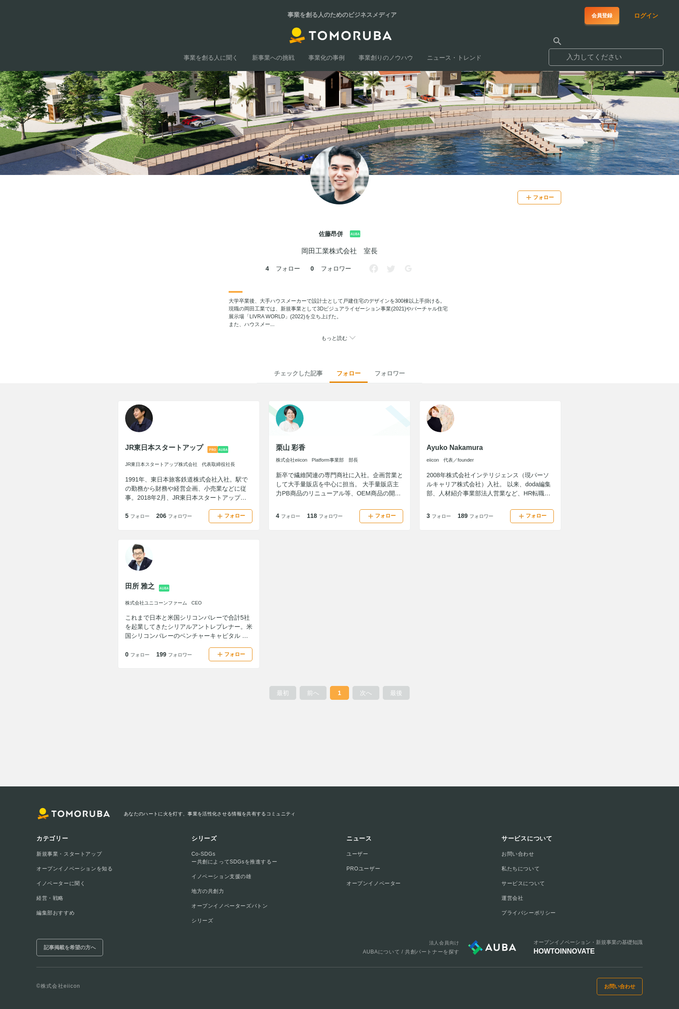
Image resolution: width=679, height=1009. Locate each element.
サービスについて (523, 883)
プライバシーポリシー (528, 913)
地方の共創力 (207, 891)
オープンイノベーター (373, 883)
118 (325, 515)
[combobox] (606, 53)
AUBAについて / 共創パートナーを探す (411, 952)
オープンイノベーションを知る (74, 869)
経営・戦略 (50, 898)
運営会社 (512, 898)
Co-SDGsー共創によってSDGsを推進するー (234, 858)
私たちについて (520, 869)
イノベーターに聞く (60, 883)
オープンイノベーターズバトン (229, 906)
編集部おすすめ (55, 913)
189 (475, 515)
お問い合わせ (517, 854)
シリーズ (202, 921)
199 (174, 654)
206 (174, 515)
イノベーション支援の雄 (221, 876)
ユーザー (357, 854)
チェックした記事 (298, 373)
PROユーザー (363, 869)
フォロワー (390, 373)
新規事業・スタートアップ (69, 854)
